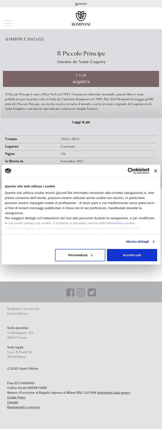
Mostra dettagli (137, 241)
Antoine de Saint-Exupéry (81, 62)
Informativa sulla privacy (113, 393)
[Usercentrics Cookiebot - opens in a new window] (130, 171)
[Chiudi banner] (155, 170)
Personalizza (80, 255)
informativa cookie (120, 223)
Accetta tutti (132, 255)
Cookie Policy (16, 398)
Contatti (12, 402)
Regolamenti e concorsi (23, 407)
